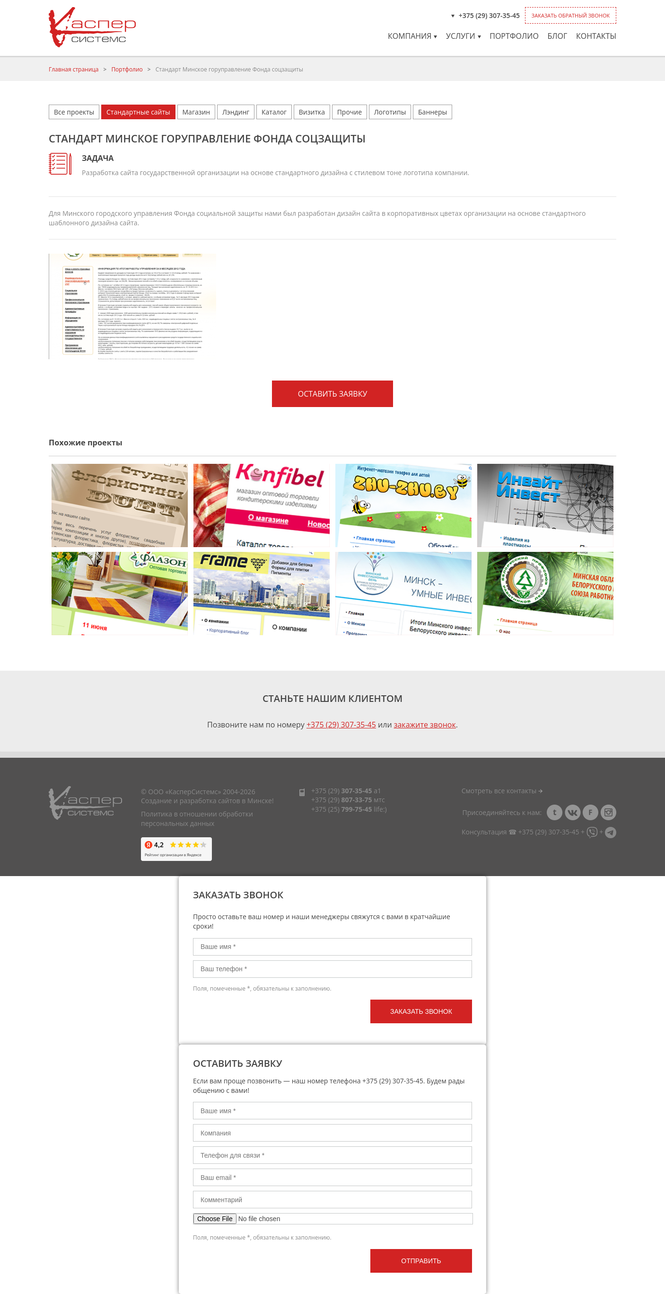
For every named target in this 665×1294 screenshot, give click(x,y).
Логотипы (390, 111)
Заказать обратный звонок (571, 15)
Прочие (349, 111)
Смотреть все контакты (502, 790)
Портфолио (514, 36)
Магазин (196, 111)
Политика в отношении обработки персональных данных (197, 818)
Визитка (312, 111)
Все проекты (74, 111)
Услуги (463, 36)
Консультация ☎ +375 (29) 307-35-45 (520, 831)
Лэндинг (235, 111)
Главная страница (74, 69)
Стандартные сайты (138, 111)
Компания (412, 36)
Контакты (596, 36)
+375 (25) (341, 809)
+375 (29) (341, 790)
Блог (557, 36)
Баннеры (432, 111)
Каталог (274, 111)
